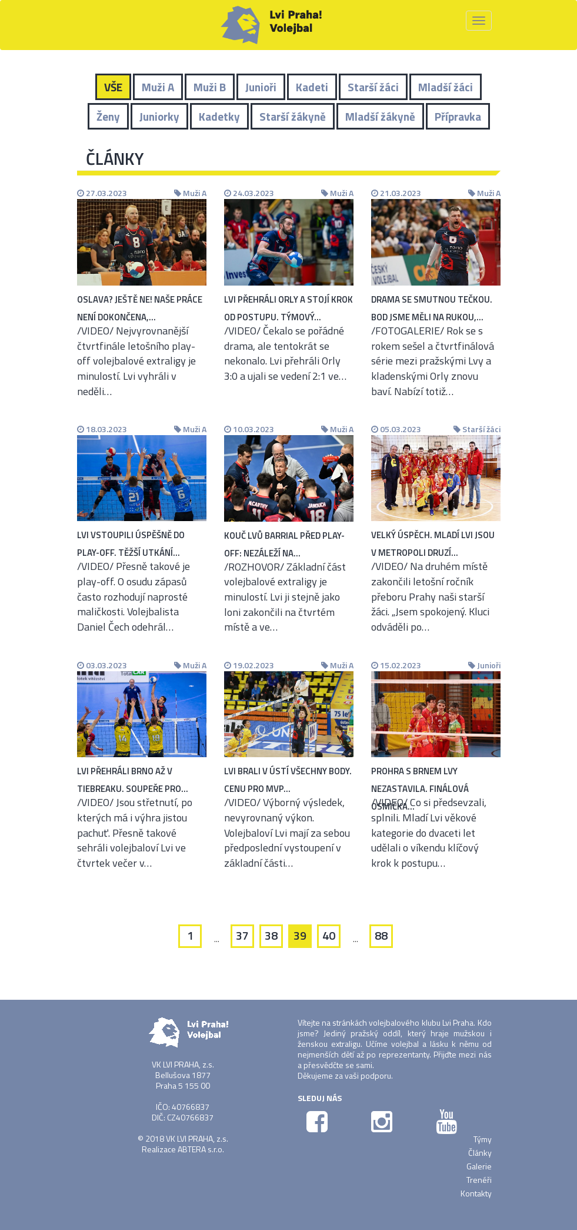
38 (271, 935)
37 (242, 935)
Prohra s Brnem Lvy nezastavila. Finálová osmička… (420, 788)
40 (328, 935)
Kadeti (312, 86)
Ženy (108, 116)
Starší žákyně (292, 116)
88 (381, 935)
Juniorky (159, 116)
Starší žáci (373, 86)
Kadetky (219, 116)
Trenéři (479, 1179)
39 (299, 935)
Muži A (158, 86)
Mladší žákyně (380, 116)
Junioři (260, 86)
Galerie (479, 1166)
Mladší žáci (445, 86)
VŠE (113, 86)
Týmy (482, 1139)
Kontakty (476, 1193)
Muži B (210, 86)
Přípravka (458, 116)
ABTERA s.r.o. (201, 1149)
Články (480, 1152)
